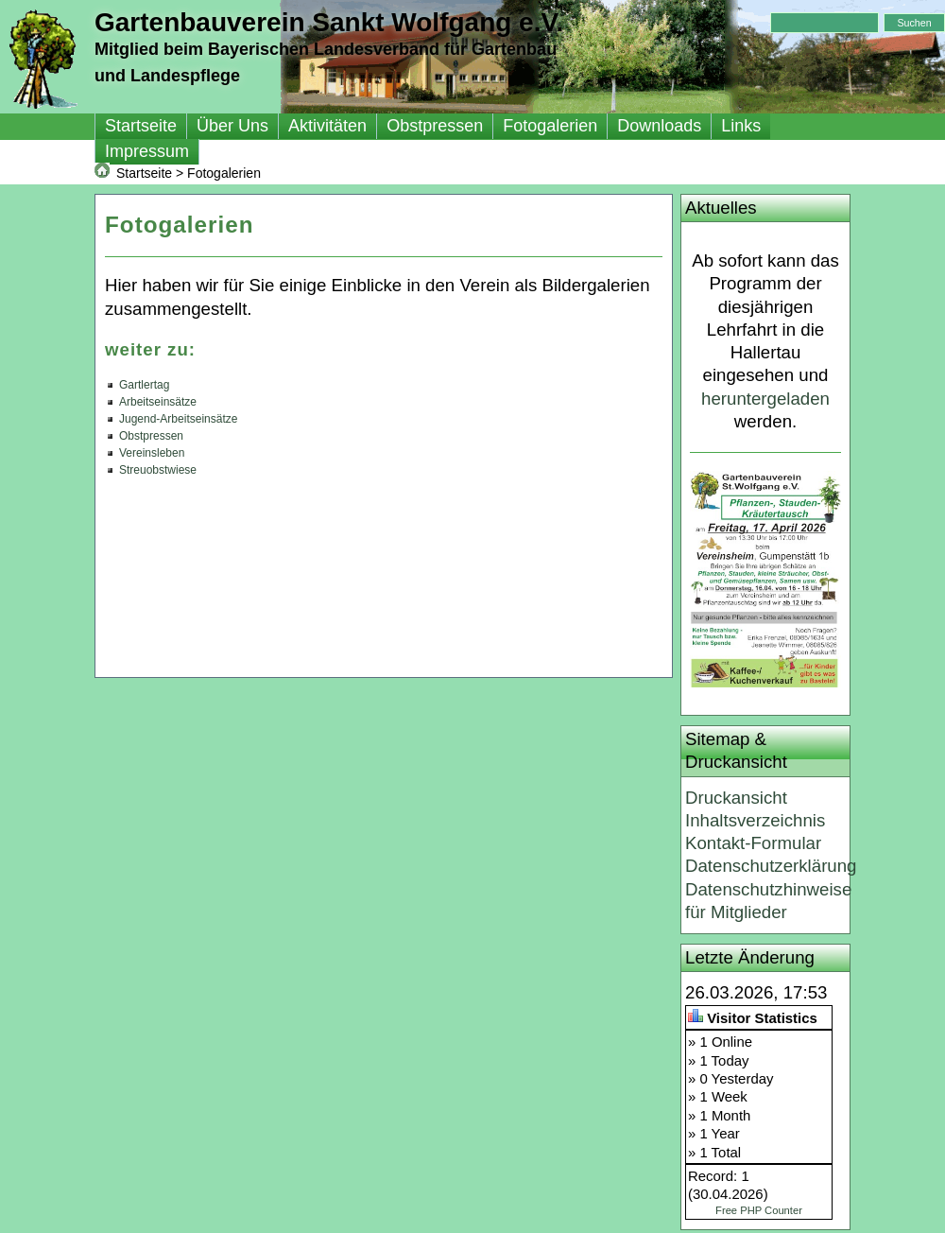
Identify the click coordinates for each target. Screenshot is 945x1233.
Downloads (659, 125)
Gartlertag (144, 384)
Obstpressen (435, 125)
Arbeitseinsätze (158, 401)
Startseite (141, 125)
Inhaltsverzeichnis (755, 820)
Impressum (147, 151)
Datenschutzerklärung (770, 866)
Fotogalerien (550, 125)
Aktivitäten (327, 125)
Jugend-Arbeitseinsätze (178, 418)
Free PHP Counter (758, 1210)
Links (741, 125)
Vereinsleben (151, 453)
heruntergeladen (765, 398)
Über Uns (232, 125)
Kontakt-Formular (753, 843)
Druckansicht (736, 798)
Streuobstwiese (158, 470)
